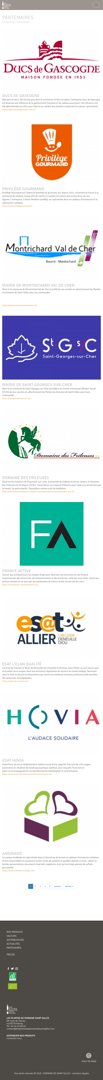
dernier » (69, 886)
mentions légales (80, 1073)
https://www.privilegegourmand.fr (17, 206)
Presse (11, 954)
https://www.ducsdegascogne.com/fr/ (19, 109)
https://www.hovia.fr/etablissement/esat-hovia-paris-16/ (27, 774)
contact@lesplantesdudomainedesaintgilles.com (31, 1028)
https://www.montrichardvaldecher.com (19, 305)
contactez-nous (14, 1038)
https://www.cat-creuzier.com (15, 681)
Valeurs (12, 936)
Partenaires (14, 948)
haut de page (89, 1061)
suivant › (57, 886)
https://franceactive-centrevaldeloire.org (20, 584)
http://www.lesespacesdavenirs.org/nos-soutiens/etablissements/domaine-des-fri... (38, 491)
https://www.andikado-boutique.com (18, 870)
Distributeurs (15, 940)
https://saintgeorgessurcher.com (16, 398)
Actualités (13, 944)
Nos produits (15, 932)
